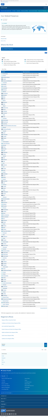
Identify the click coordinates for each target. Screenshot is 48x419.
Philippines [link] (5, 236)
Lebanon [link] (4, 184)
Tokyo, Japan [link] (5, 306)
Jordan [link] (4, 172)
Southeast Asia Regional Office (8, 338)
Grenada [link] (4, 148)
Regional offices (3, 40)
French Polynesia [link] (6, 143)
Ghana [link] (4, 147)
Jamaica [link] (4, 168)
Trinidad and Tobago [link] (7, 270)
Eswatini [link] (4, 136)
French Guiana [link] (6, 141)
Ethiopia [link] (4, 138)
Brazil (2, 364)
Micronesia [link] (5, 202)
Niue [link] (4, 218)
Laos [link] (4, 182)
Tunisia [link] (4, 272)
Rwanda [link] (4, 240)
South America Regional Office (8, 335)
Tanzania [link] (4, 263)
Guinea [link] (4, 154)
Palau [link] (4, 227)
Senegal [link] (4, 243)
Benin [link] (4, 98)
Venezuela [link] (5, 288)
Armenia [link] (4, 84)
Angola (3, 355)
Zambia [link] (4, 293)
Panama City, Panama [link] (7, 299)
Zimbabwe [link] (5, 295)
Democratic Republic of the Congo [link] (9, 125)
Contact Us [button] (4, 396)
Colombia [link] (5, 118)
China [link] (4, 116)
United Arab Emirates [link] (7, 283)
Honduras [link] (5, 159)
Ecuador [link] (4, 130)
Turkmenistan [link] (5, 275)
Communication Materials (33, 10)
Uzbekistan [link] (5, 286)
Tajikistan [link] (5, 261)
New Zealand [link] (5, 216)
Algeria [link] (4, 75)
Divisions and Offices (24, 10)
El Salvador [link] (5, 134)
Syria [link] (4, 259)
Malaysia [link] (4, 197)
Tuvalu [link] (4, 277)
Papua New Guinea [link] (7, 231)
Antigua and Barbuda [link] (7, 80)
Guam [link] (4, 150)
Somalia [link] (4, 249)
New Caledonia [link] (6, 215)
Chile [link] (4, 114)
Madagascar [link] (5, 191)
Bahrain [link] (4, 91)
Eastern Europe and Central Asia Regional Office (11, 329)
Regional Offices (27, 383)
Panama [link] (4, 229)
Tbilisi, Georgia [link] (6, 302)
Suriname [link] (5, 257)
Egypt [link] (4, 132)
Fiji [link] (3, 139)
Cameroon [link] (5, 113)
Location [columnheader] (12, 72)
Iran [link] (3, 163)
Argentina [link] (5, 82)
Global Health (4, 7)
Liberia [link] (4, 188)
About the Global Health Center (6, 10)
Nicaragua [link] (5, 220)
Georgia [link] (4, 145)
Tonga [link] (4, 268)
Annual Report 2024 (5, 389)
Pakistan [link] (4, 225)
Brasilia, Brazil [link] (5, 300)
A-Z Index (14, 10)
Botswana (3, 362)
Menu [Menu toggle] (45, 7)
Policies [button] (3, 401)
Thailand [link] (4, 265)
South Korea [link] (5, 254)
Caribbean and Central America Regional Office (11, 323)
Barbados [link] (5, 95)
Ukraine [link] (4, 281)
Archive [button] (3, 407)
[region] (24, 59)
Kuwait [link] (4, 179)
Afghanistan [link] (5, 73)
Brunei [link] (4, 105)
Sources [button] (4, 349)
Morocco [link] (4, 207)
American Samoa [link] (6, 77)
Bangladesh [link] (5, 93)
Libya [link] (4, 189)
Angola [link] (4, 79)
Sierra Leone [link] (5, 245)
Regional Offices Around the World (9, 320)
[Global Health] (24, 371)
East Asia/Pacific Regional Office (8, 326)
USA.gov (6, 416)
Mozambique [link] (5, 209)
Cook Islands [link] (5, 120)
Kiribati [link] (4, 177)
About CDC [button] (4, 398)
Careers (26, 380)
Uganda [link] (4, 279)
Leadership (18, 10)
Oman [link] (4, 223)
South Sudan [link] (5, 256)
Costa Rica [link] (5, 123)
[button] (21, 71)
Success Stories (27, 378)
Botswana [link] (5, 102)
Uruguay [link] (4, 284)
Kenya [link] (4, 175)
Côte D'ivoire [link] (5, 122)
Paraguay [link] (5, 232)
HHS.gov (2, 416)
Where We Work (3, 38)
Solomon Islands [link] (6, 250)
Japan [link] (4, 170)
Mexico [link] (4, 200)
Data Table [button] (24, 69)
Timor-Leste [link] (5, 266)
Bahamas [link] (5, 89)
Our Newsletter (27, 387)
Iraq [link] (3, 166)
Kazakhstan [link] (5, 173)
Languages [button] (4, 404)
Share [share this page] (45, 349)
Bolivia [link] (4, 100)
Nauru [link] (4, 213)
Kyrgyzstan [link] (5, 181)
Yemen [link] (4, 291)
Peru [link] (4, 234)
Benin (3, 360)
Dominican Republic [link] (7, 129)
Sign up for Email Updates (7, 392)
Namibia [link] (4, 211)
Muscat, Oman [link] (6, 297)
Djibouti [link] (4, 127)
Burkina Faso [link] (5, 107)
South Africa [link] (5, 252)
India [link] (4, 161)
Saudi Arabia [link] (5, 241)
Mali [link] (4, 195)
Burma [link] (4, 109)
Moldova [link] (4, 204)
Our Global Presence (28, 382)
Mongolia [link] (5, 206)
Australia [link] (4, 86)
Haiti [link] (4, 157)
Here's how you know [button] (4, 1)
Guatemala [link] (5, 152)
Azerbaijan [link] (5, 88)
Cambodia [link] (5, 111)
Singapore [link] (5, 247)
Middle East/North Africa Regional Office (10, 332)
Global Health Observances (29, 385)
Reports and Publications (42, 10)
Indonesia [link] (5, 164)
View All (3, 376)
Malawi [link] (4, 193)
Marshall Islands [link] (6, 198)
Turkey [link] (4, 274)
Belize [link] (4, 97)
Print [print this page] (42, 349)
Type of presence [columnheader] (34, 72)
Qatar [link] (4, 238)
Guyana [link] (4, 156)
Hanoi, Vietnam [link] (6, 304)
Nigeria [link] (4, 222)
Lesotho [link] (4, 186)
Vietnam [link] (4, 290)
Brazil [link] (4, 104)
